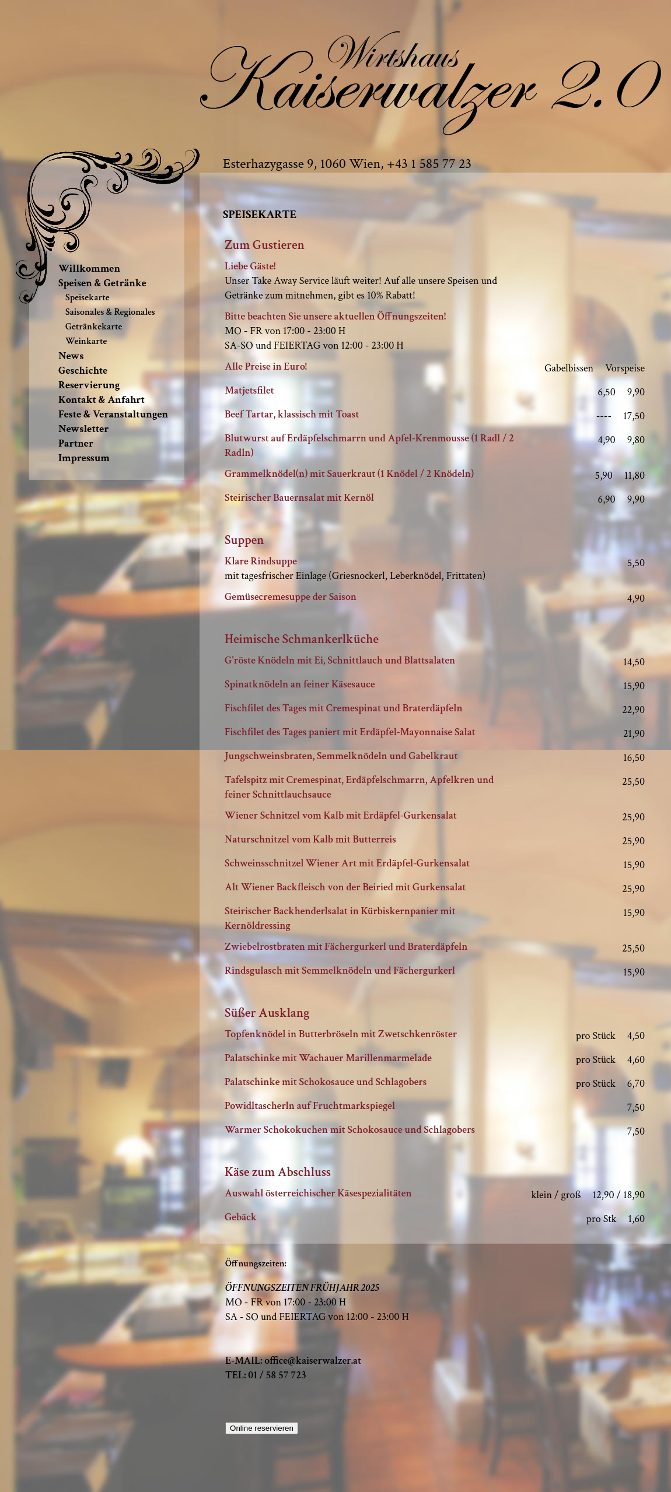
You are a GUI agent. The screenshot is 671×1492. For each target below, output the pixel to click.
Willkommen (89, 268)
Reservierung (89, 385)
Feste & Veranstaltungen (113, 414)
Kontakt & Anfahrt (101, 399)
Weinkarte (86, 341)
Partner (75, 443)
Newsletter (83, 429)
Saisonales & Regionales (110, 312)
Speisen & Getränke (102, 283)
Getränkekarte (93, 327)
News (70, 356)
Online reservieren (261, 1428)
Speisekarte (87, 298)
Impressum (84, 458)
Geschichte (82, 370)
